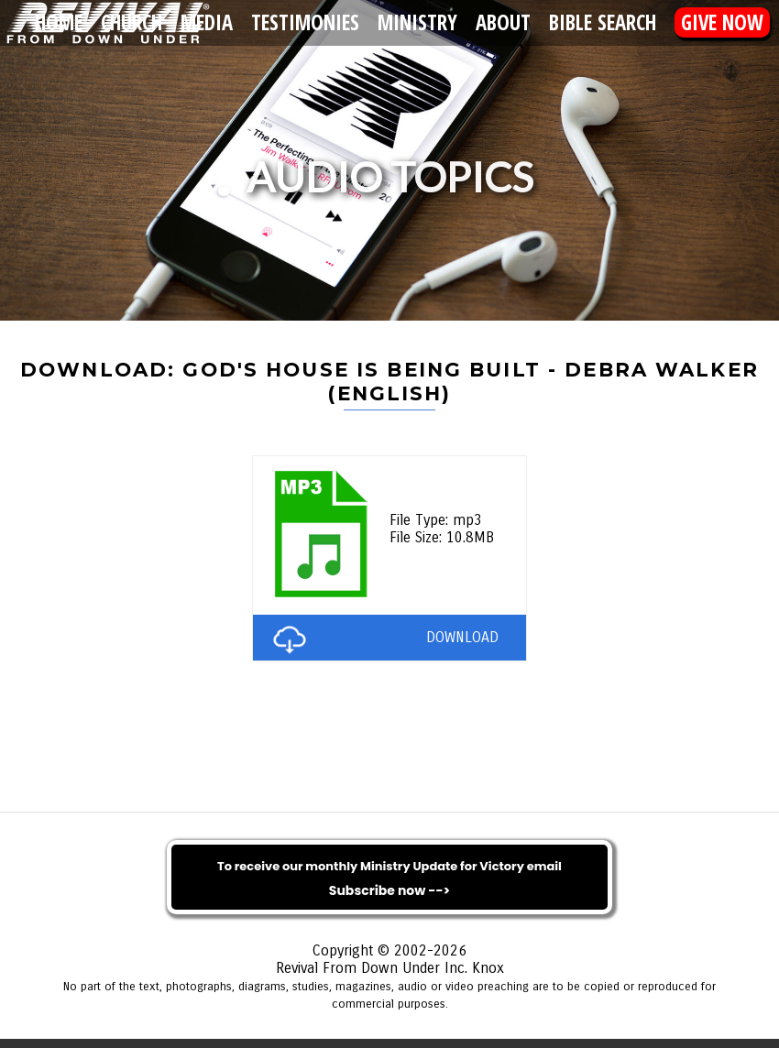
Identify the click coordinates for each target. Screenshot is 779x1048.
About (503, 22)
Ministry (417, 22)
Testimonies (305, 22)
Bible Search (602, 22)
